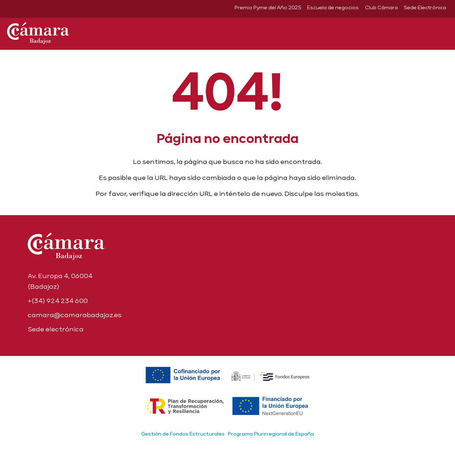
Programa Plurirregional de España (271, 434)
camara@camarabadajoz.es (75, 315)
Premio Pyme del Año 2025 (268, 7)
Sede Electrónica (425, 7)
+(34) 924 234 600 (58, 301)
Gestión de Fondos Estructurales (183, 434)
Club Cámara (381, 7)
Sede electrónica (56, 329)
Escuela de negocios (333, 7)
